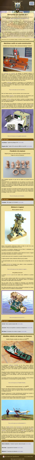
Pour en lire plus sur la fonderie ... (17, 196)
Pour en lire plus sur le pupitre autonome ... (17, 136)
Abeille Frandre (9, 427)
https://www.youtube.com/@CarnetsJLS (20, 18)
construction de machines (9, 73)
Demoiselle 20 (19, 427)
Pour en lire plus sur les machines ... (17, 89)
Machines (9, 82)
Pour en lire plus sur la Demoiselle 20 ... (17, 423)
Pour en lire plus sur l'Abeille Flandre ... (17, 382)
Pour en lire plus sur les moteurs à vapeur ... (17, 269)
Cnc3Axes (8, 99)
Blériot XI (31, 428)
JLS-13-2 (9, 274)
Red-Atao (23, 430)
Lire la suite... (21, 142)
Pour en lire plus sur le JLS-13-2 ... (17, 317)
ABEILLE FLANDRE (13, 365)
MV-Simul (9, 264)
